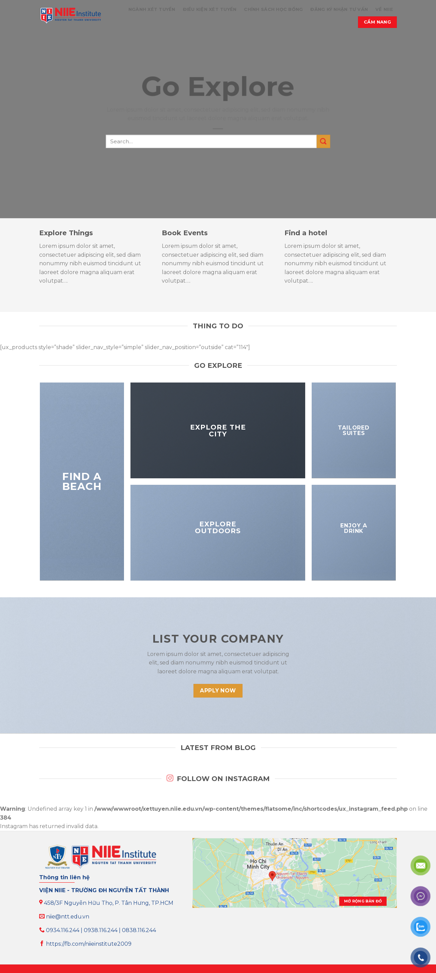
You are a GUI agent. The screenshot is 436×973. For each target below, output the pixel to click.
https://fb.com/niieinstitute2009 (85, 944)
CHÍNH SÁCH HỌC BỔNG (273, 9)
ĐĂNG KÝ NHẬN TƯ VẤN (339, 9)
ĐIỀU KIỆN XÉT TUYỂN (210, 9)
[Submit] (323, 141)
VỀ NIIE (384, 9)
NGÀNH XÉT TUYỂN (151, 9)
